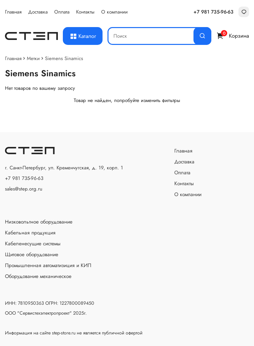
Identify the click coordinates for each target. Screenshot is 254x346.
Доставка (38, 12)
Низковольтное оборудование (38, 221)
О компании (114, 12)
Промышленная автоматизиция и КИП (48, 265)
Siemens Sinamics (64, 58)
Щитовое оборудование (31, 254)
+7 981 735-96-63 (213, 12)
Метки (33, 58)
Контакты (85, 12)
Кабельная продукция (30, 232)
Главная (13, 12)
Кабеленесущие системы (33, 243)
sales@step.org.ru (23, 188)
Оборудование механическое (38, 276)
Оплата (61, 12)
